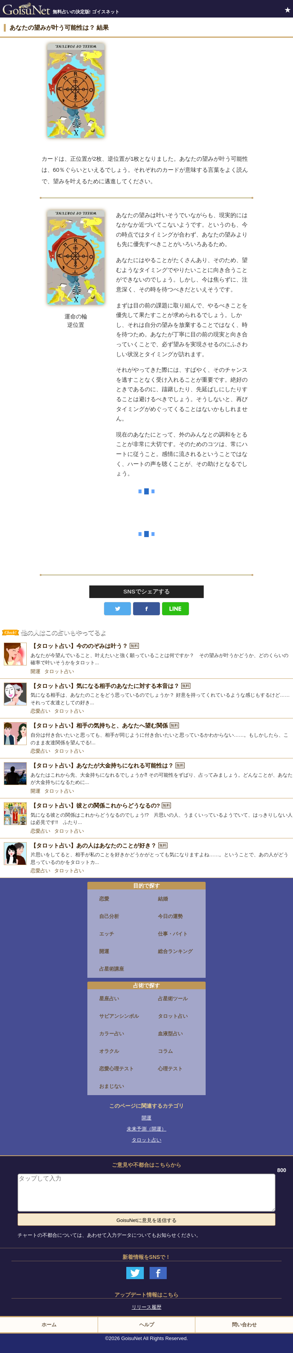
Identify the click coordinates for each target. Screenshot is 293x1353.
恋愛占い (40, 711)
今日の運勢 (170, 916)
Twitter (117, 608)
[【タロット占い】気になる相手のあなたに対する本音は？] (146, 695)
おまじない (111, 1086)
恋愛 (104, 899)
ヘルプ (146, 1324)
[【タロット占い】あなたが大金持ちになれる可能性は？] (146, 774)
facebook (146, 608)
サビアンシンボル (119, 1016)
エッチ (106, 934)
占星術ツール (173, 998)
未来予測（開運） (146, 1129)
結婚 (163, 899)
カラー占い (111, 1033)
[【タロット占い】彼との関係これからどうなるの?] (146, 814)
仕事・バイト (173, 934)
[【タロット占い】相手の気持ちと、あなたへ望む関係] (146, 734)
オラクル (109, 1051)
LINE (175, 608)
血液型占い (170, 1033)
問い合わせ (244, 1324)
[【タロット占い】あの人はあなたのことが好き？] (146, 854)
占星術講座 (111, 969)
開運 (35, 671)
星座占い (109, 998)
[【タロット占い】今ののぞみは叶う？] (146, 655)
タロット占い (59, 671)
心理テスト (170, 1069)
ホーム (49, 1324)
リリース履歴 (146, 1307)
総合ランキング (175, 951)
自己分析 (109, 916)
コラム (165, 1051)
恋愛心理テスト (116, 1069)
